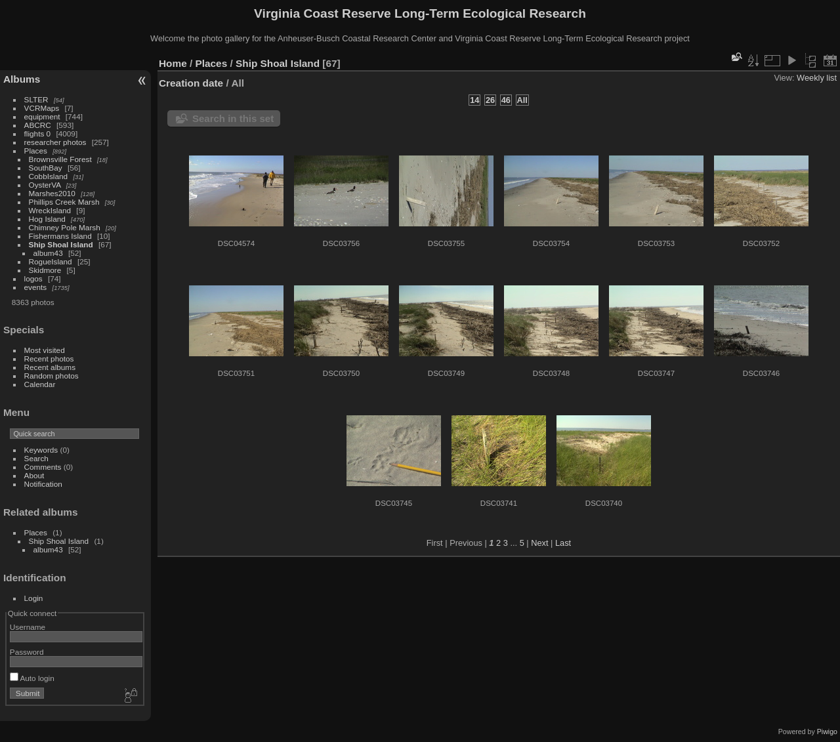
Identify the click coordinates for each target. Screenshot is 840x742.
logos (33, 278)
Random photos (51, 375)
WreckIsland (50, 210)
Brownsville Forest (60, 159)
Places (35, 150)
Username (27, 627)
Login (33, 598)
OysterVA (45, 184)
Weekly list (817, 78)
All (522, 100)
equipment (42, 116)
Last (563, 543)
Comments (43, 467)
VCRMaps (42, 108)
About (34, 475)
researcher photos (55, 142)
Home (173, 63)
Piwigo (827, 731)
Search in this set (233, 118)
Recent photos (49, 358)
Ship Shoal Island (61, 244)
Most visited (44, 350)
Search (36, 458)
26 (490, 100)
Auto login (32, 678)
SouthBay (45, 167)
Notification (43, 484)
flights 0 (37, 133)
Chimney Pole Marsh (64, 227)
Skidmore (45, 270)
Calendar (40, 384)
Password (27, 652)
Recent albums (49, 367)
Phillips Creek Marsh (64, 201)
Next (539, 543)
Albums (21, 79)
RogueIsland (50, 261)
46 (506, 100)
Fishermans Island (60, 236)
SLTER (36, 99)
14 (474, 100)
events (35, 287)
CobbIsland (48, 176)
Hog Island (47, 219)
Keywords (41, 449)
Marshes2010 (52, 193)
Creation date (191, 83)
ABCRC (37, 125)
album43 (48, 253)
